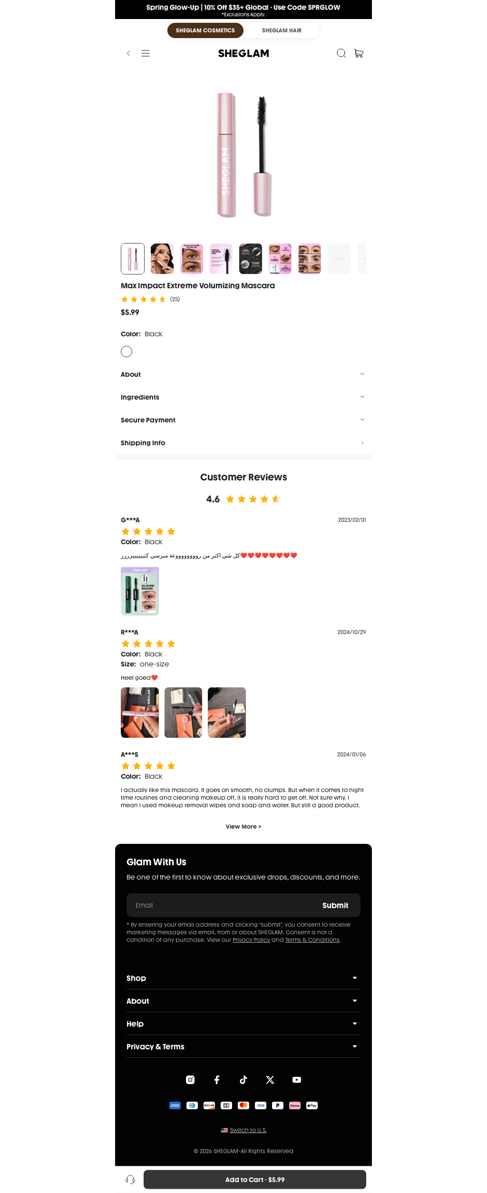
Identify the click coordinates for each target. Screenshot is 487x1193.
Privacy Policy (251, 940)
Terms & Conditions (312, 940)
